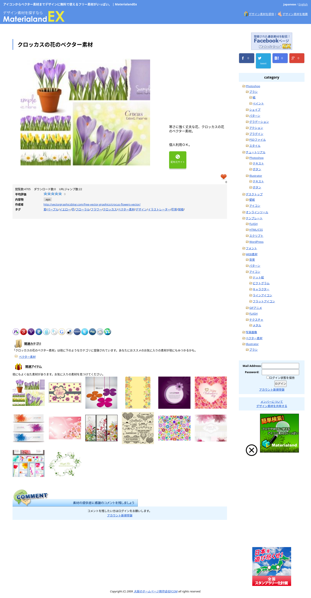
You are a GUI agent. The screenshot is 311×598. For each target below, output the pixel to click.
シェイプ (254, 110)
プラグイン (256, 134)
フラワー (96, 209)
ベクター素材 (126, 209)
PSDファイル (257, 140)
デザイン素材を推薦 (295, 14)
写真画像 (251, 332)
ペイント (258, 103)
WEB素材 (251, 254)
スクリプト (256, 236)
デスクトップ (254, 194)
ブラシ (253, 92)
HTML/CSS (256, 230)
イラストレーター (159, 209)
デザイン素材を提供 (261, 14)
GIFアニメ (255, 308)
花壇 (174, 209)
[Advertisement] (205, 88)
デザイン (141, 209)
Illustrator (255, 176)
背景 (252, 260)
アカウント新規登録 (119, 515)
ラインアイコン (262, 295)
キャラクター (261, 289)
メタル (257, 325)
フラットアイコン (264, 301)
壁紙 (252, 200)
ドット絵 (258, 277)
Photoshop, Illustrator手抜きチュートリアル (271, 479)
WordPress (256, 242)
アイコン (254, 206)
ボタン (257, 169)
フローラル (83, 209)
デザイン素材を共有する (271, 406)
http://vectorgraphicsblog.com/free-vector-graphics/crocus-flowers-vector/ (92, 204)
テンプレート (254, 218)
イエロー (65, 209)
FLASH (253, 224)
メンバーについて (271, 402)
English (303, 4)
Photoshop (253, 86)
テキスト (258, 163)
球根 (181, 209)
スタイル (254, 146)
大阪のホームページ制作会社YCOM (271, 523)
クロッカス (110, 209)
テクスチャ (256, 320)
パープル (52, 209)
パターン (254, 116)
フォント (251, 248)
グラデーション (259, 122)
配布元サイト (178, 159)
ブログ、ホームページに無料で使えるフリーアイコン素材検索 (279, 433)
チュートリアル (255, 152)
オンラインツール (257, 212)
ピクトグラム (261, 283)
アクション (256, 128)
